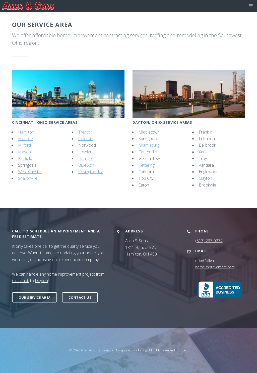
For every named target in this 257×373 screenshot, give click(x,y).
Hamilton (26, 132)
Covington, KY (90, 171)
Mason (24, 152)
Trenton (85, 132)
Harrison (86, 158)
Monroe (25, 138)
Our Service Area (35, 297)
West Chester (30, 171)
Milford (24, 145)
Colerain (85, 138)
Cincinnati (20, 280)
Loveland (86, 152)
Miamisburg (149, 145)
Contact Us (80, 297)
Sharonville (27, 178)
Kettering (147, 165)
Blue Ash (86, 165)
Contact (182, 350)
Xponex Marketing (133, 350)
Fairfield (25, 158)
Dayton (41, 280)
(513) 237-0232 (209, 240)
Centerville (148, 152)
